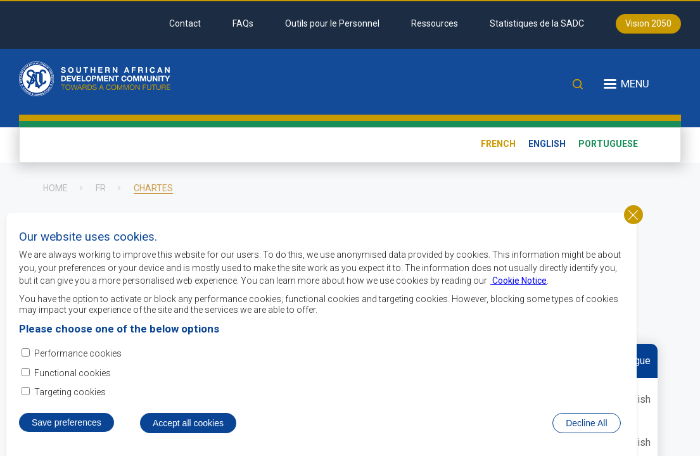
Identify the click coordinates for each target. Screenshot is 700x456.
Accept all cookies (188, 434)
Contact (185, 23)
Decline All (586, 434)
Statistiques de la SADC (537, 23)
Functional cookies (72, 384)
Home (55, 188)
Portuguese (608, 144)
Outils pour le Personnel (332, 23)
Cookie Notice (518, 292)
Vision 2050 (648, 23)
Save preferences (66, 434)
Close (633, 226)
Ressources (434, 23)
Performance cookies (78, 365)
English (547, 144)
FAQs (242, 23)
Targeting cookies (70, 403)
